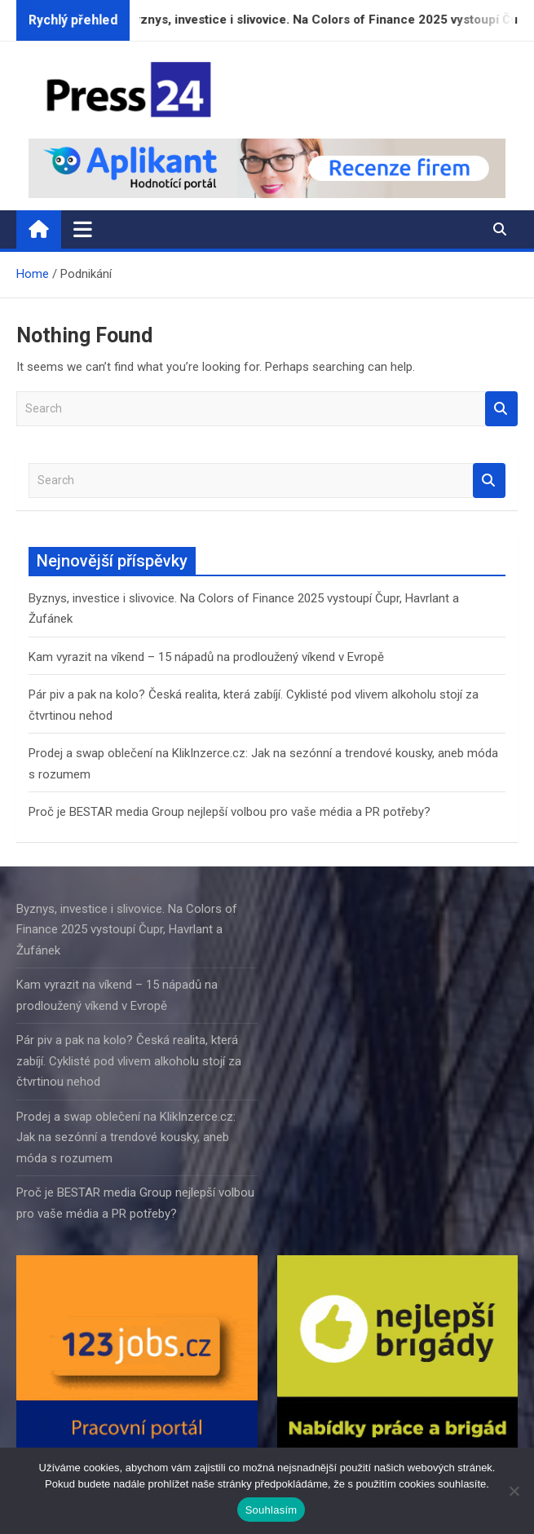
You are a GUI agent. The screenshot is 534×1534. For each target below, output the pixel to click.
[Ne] (513, 1491)
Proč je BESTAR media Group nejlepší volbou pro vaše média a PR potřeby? (229, 811)
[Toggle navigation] (82, 229)
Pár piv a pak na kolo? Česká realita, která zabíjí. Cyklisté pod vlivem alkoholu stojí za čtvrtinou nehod (128, 1061)
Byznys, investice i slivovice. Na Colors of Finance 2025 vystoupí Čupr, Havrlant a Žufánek (126, 929)
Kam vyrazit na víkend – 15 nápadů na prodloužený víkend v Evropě (206, 657)
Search (501, 408)
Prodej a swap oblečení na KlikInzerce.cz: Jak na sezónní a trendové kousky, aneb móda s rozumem (126, 1137)
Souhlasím (271, 1510)
